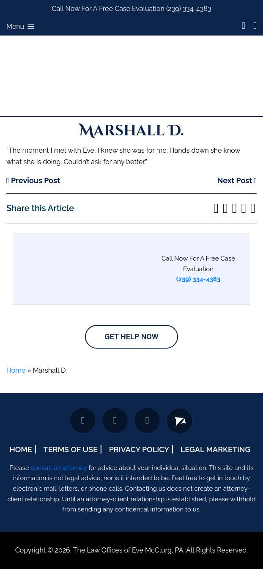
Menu (21, 26)
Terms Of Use (71, 449)
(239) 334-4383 (188, 9)
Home (15, 370)
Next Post (237, 180)
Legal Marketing (216, 449)
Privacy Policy (139, 449)
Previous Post (33, 180)
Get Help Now (131, 336)
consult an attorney (59, 468)
